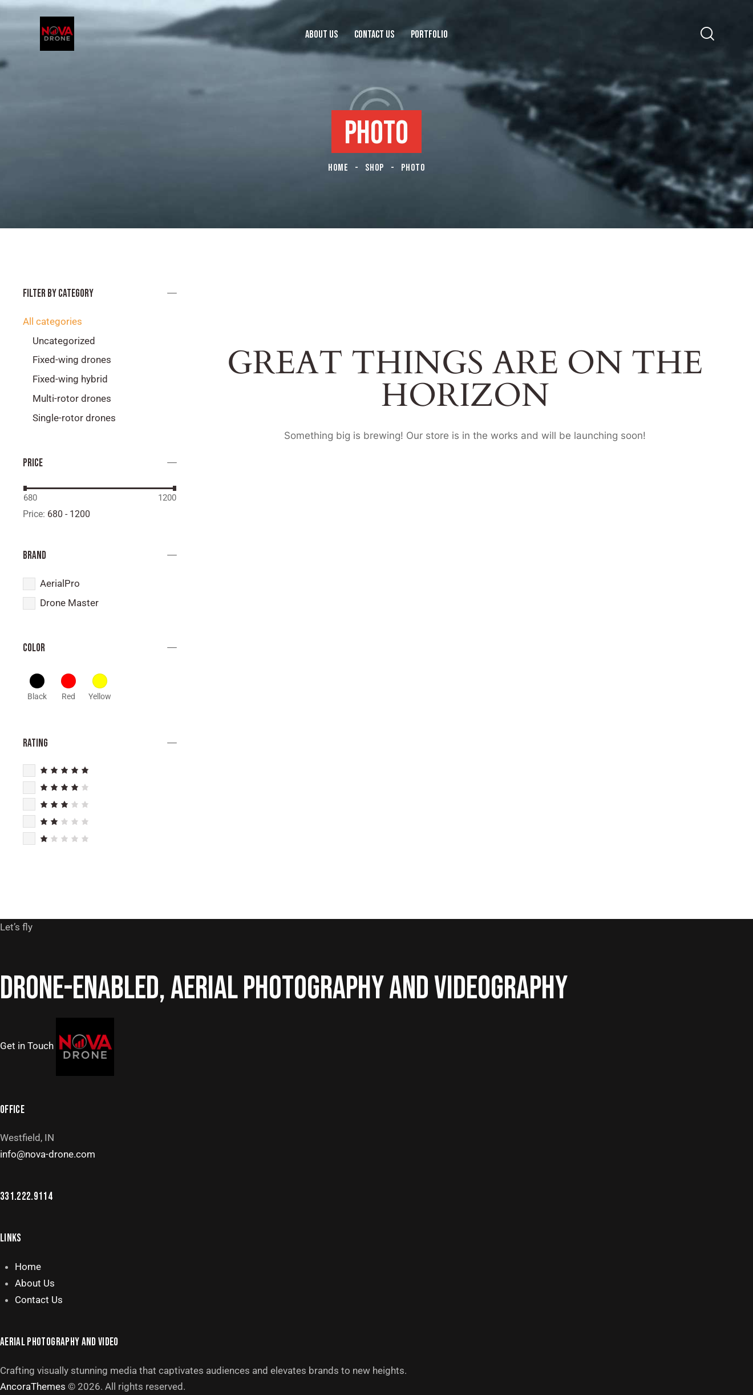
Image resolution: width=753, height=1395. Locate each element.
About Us (35, 1283)
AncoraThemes (33, 1386)
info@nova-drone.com (47, 1154)
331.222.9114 (26, 1196)
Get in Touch (27, 1045)
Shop (374, 168)
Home (338, 168)
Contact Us (39, 1299)
